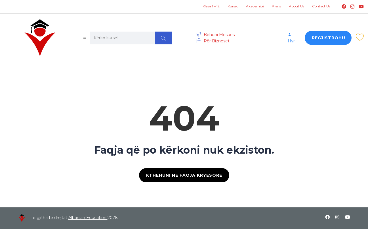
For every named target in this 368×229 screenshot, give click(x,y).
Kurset (233, 6)
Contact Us (321, 6)
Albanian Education (88, 217)
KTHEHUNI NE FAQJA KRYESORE (184, 175)
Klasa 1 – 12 (211, 6)
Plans (276, 6)
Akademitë (255, 6)
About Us (296, 6)
